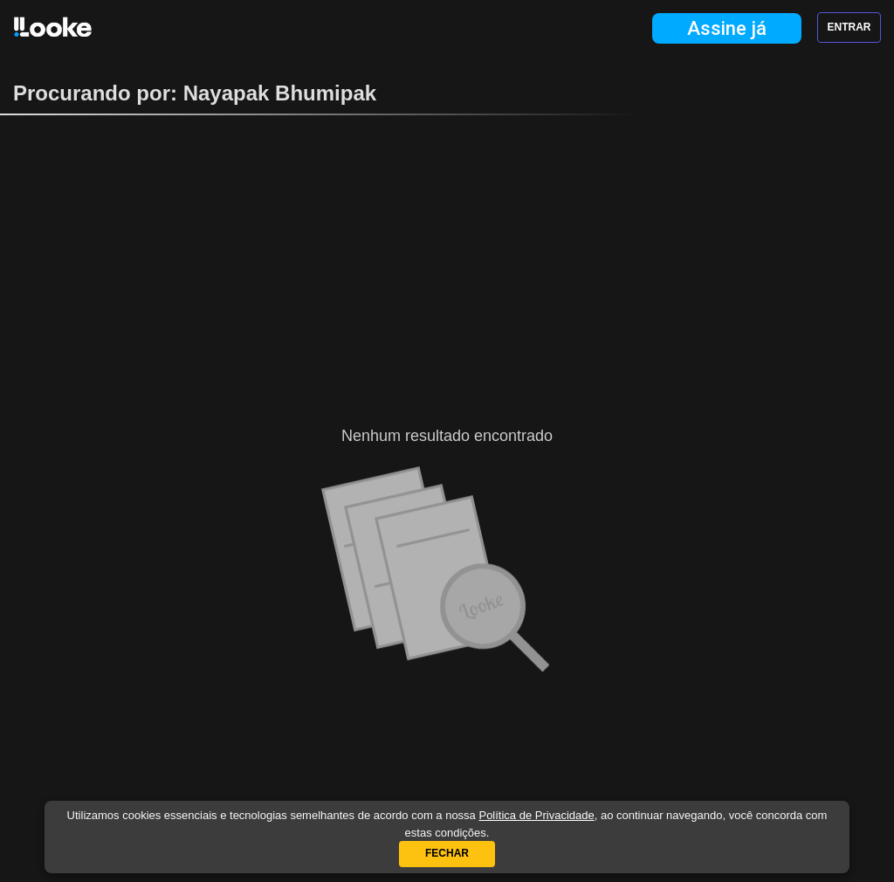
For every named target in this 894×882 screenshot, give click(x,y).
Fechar (447, 853)
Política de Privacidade (536, 815)
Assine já (727, 28)
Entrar (849, 27)
